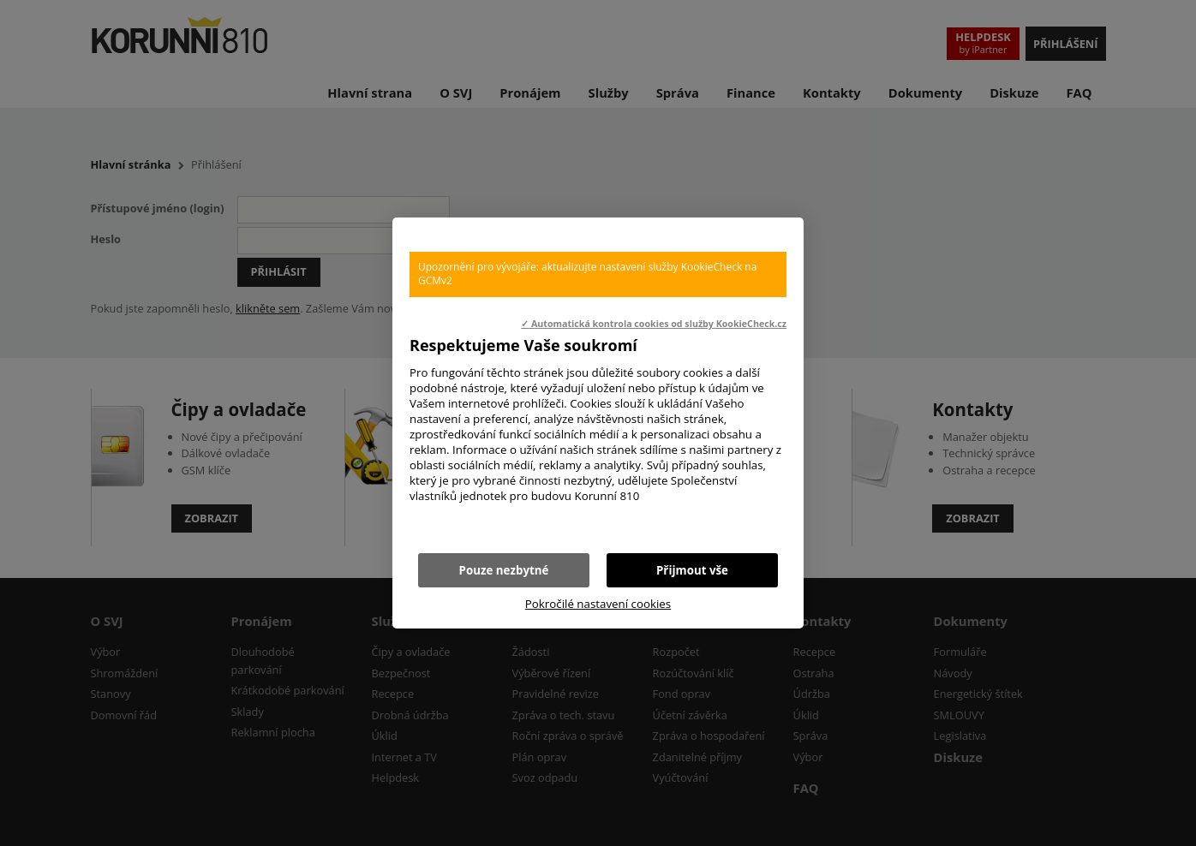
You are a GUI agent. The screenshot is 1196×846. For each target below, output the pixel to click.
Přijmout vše (692, 570)
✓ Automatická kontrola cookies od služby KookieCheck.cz (653, 324)
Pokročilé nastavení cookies (598, 603)
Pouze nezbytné (504, 570)
